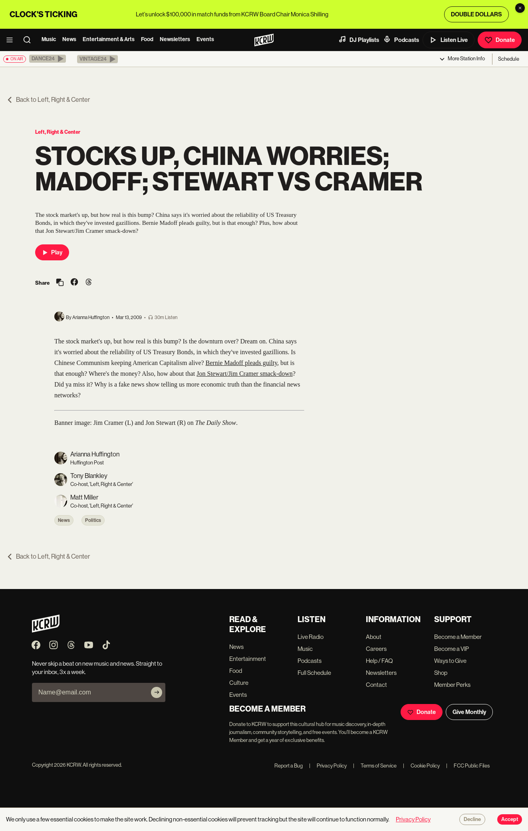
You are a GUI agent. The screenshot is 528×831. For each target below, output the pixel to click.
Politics (93, 520)
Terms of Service (375, 766)
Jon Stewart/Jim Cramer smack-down (244, 373)
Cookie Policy (421, 766)
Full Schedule (314, 672)
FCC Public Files (468, 766)
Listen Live (448, 40)
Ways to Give (450, 660)
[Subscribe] (156, 692)
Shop (440, 672)
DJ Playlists (358, 40)
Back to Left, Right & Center (48, 99)
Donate (499, 40)
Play (52, 252)
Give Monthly (469, 712)
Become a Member (458, 636)
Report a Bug (288, 766)
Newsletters (175, 39)
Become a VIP (451, 648)
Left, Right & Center (57, 132)
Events (205, 39)
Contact (376, 684)
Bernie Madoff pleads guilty (242, 362)
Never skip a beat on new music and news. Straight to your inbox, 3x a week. (97, 667)
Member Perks (452, 684)
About (373, 636)
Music (49, 39)
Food (147, 39)
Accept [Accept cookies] (509, 819)
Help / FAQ (379, 660)
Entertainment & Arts (109, 39)
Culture (238, 682)
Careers (376, 648)
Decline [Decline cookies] (472, 819)
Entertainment (247, 658)
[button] (47, 59)
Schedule (508, 59)
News (69, 39)
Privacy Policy (328, 766)
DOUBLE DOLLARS (476, 14)
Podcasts (401, 40)
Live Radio (311, 636)
